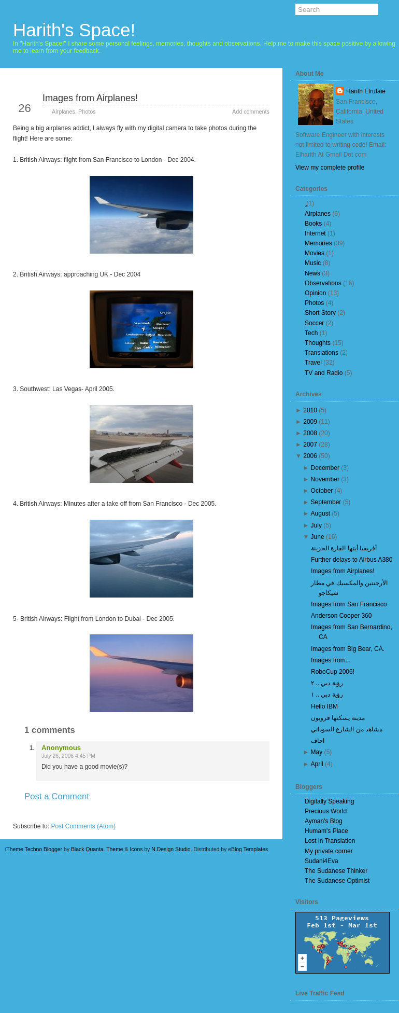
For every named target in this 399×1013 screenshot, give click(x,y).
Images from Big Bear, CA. (347, 649)
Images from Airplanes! (90, 98)
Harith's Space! (74, 30)
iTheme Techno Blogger (33, 849)
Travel (313, 362)
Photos (87, 111)
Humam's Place (326, 831)
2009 (310, 421)
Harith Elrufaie (366, 91)
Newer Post (39, 815)
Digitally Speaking (329, 801)
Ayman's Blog (324, 821)
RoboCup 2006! (332, 671)
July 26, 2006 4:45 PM (68, 756)
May (317, 752)
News (312, 273)
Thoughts (318, 342)
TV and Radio (324, 373)
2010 (310, 410)
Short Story (320, 312)
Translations (321, 352)
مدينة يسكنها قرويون (338, 717)
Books (313, 223)
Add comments (250, 111)
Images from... (331, 660)
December (325, 467)
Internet (315, 233)
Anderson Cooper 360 (341, 615)
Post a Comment (56, 796)
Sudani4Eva (321, 861)
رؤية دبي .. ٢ (327, 683)
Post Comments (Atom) (83, 826)
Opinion (315, 293)
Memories (318, 243)
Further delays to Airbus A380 (351, 559)
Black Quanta (87, 849)
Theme (114, 849)
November (325, 479)
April (317, 764)
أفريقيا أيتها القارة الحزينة (344, 548)
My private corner (329, 851)
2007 (310, 444)
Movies (314, 253)
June (317, 536)
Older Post (244, 815)
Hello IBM (324, 706)
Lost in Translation (330, 840)
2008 (310, 433)
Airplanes (63, 111)
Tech (311, 333)
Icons (136, 849)
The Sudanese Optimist (337, 880)
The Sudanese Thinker (336, 871)
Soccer (314, 323)
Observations (323, 283)
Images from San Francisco (349, 604)
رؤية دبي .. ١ (327, 694)
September (326, 502)
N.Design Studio (170, 849)
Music (313, 263)
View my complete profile (329, 167)
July (316, 525)
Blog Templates (249, 849)
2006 (310, 456)
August (320, 513)
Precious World (326, 811)
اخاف (317, 740)
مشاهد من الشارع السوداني (346, 729)
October (322, 490)
